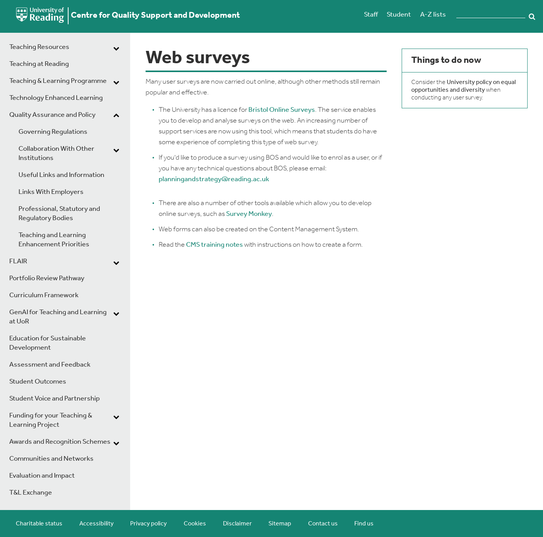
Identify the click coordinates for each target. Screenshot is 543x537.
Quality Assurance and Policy (52, 115)
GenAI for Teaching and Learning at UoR (58, 317)
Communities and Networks (51, 459)
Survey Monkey (249, 214)
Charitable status (39, 524)
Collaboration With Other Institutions (56, 153)
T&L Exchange (30, 493)
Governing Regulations (52, 132)
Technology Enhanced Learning (56, 98)
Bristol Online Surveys (281, 110)
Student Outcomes (37, 381)
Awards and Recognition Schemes (60, 442)
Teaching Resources (39, 47)
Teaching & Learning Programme (58, 81)
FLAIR (18, 261)
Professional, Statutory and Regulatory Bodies (59, 213)
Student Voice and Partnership (54, 398)
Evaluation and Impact (42, 476)
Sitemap (279, 524)
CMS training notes (214, 245)
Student (399, 15)
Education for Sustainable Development (47, 343)
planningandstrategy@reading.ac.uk (214, 179)
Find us (364, 524)
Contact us (323, 524)
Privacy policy (148, 524)
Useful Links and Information (61, 175)
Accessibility (96, 524)
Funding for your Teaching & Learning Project (50, 420)
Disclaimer (237, 524)
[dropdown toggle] (116, 48)
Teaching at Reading (39, 64)
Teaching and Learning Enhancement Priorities (53, 240)
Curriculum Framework (44, 295)
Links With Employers (51, 192)
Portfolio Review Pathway (46, 278)
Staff (371, 15)
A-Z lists (433, 15)
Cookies (195, 524)
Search (532, 16)
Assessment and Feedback (49, 365)
